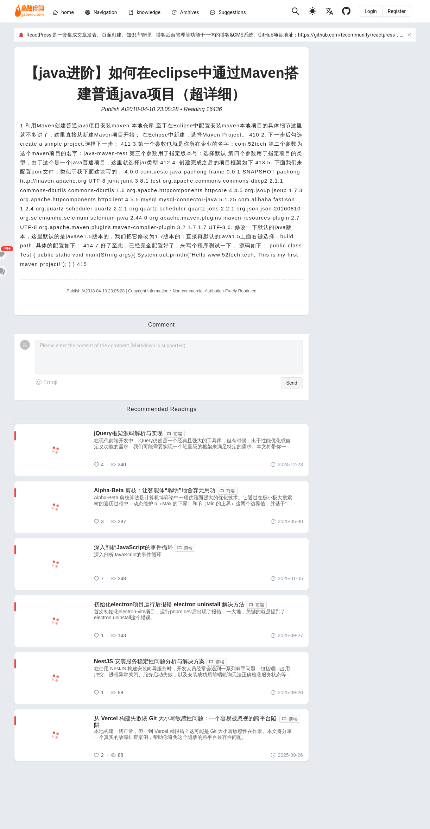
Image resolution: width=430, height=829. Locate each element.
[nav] (105, 12)
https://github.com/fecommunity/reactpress (346, 35)
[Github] (346, 11)
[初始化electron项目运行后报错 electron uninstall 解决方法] (198, 621)
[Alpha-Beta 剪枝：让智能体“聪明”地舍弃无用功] (198, 507)
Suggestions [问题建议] (232, 12)
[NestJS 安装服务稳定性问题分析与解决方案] (198, 678)
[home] (29, 11)
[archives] (189, 12)
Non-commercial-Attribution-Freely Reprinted (215, 291)
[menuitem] (63, 13)
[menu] (169, 13)
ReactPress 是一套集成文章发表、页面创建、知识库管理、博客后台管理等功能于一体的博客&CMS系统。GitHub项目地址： (162, 35)
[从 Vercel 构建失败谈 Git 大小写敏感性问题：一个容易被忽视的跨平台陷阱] (198, 735)
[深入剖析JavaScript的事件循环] (198, 564)
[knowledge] (148, 12)
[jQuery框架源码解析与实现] (198, 450)
